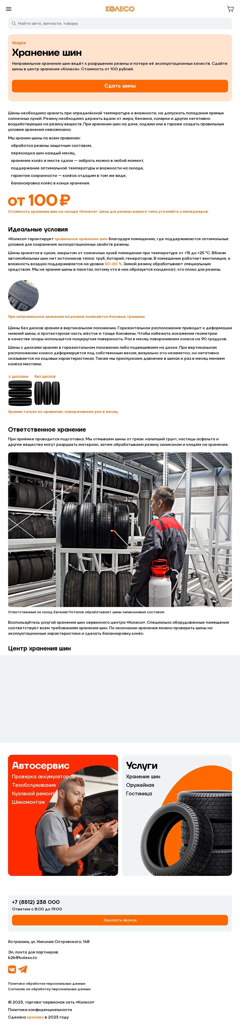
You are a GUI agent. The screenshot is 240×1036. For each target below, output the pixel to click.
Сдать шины (120, 86)
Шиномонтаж (28, 802)
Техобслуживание (34, 785)
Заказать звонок (120, 920)
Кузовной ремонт (33, 794)
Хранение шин (143, 777)
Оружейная (140, 785)
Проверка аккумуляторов (43, 777)
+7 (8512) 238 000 (36, 902)
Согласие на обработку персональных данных (49, 989)
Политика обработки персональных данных (46, 983)
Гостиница (139, 794)
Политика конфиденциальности (40, 1009)
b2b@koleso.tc (22, 957)
